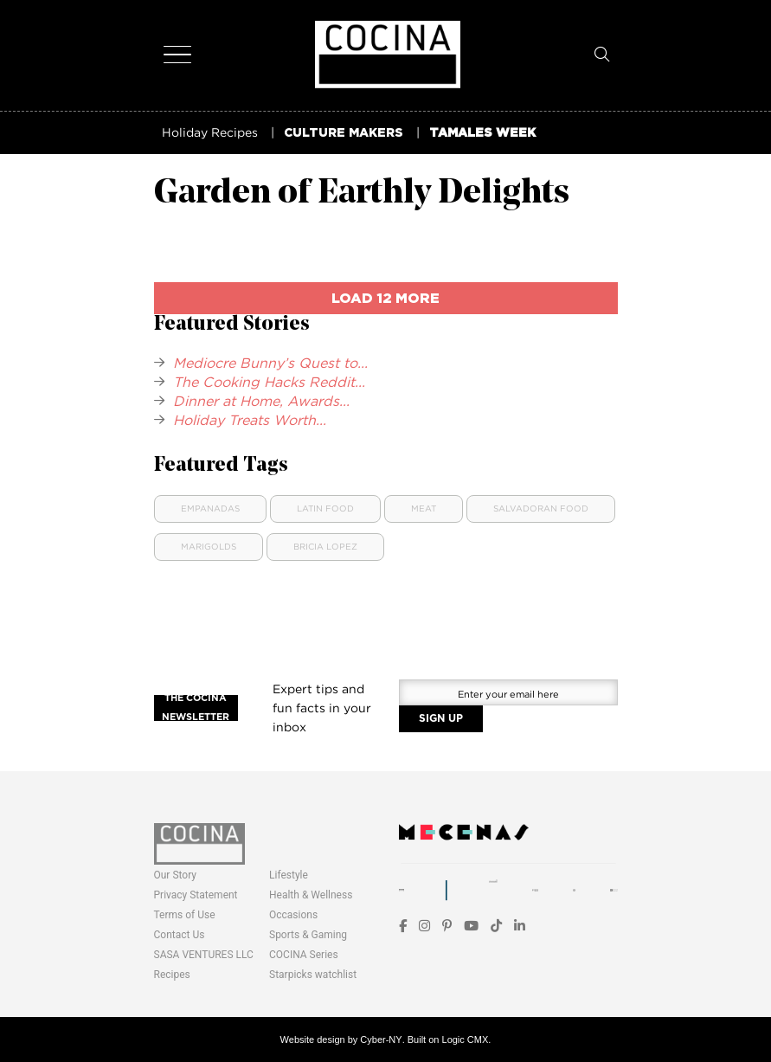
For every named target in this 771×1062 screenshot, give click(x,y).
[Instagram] (424, 925)
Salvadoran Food (540, 508)
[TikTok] (496, 925)
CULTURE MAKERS (343, 132)
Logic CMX (465, 1039)
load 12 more (385, 298)
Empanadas (210, 508)
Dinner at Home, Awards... (261, 401)
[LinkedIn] (519, 925)
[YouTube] (471, 925)
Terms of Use (184, 915)
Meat (423, 508)
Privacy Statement (196, 895)
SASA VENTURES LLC (204, 955)
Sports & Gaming (308, 935)
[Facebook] (403, 925)
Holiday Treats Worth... (249, 420)
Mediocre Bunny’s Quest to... (270, 362)
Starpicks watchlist (313, 975)
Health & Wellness (310, 895)
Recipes (172, 975)
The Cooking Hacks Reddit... (269, 381)
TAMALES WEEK (482, 132)
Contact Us (179, 935)
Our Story (175, 875)
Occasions (293, 915)
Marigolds (208, 546)
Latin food (325, 508)
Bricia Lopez (325, 546)
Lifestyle (288, 875)
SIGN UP (441, 718)
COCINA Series (303, 955)
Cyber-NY (381, 1039)
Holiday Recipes (210, 132)
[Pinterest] (447, 925)
